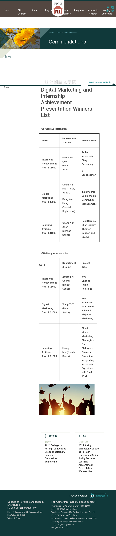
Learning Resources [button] (65, 12)
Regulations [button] (51, 10)
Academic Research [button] (93, 12)
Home (51, 33)
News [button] (6, 10)
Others (6, 87)
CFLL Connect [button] (22, 12)
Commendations (70, 33)
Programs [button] (79, 10)
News (59, 33)
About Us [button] (36, 10)
